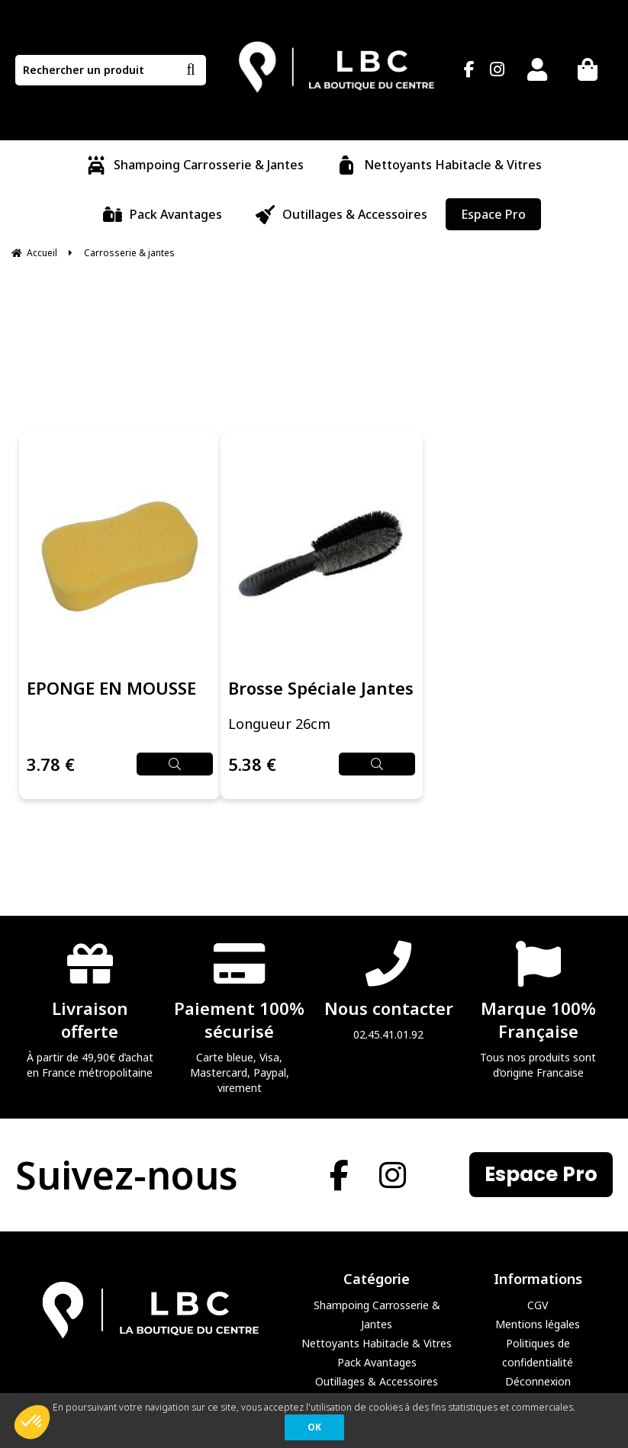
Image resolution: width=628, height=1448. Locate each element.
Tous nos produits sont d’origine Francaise (538, 1009)
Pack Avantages (377, 1362)
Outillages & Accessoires (376, 1381)
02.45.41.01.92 (389, 990)
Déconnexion (538, 1381)
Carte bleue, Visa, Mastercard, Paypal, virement (239, 1017)
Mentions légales (537, 1324)
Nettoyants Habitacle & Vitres (376, 1343)
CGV (537, 1305)
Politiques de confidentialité (537, 1352)
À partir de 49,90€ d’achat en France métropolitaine (90, 1009)
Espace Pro (541, 1175)
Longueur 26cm (279, 724)
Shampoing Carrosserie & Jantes (377, 1314)
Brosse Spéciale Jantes (321, 688)
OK (314, 1427)
